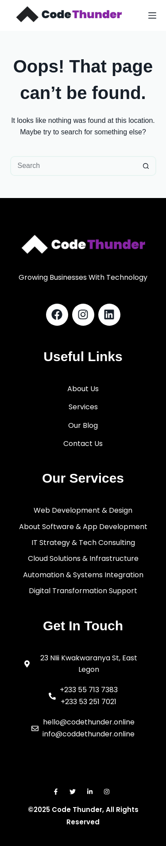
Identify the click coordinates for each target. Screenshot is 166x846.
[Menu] (152, 15)
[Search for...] (73, 166)
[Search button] (146, 166)
